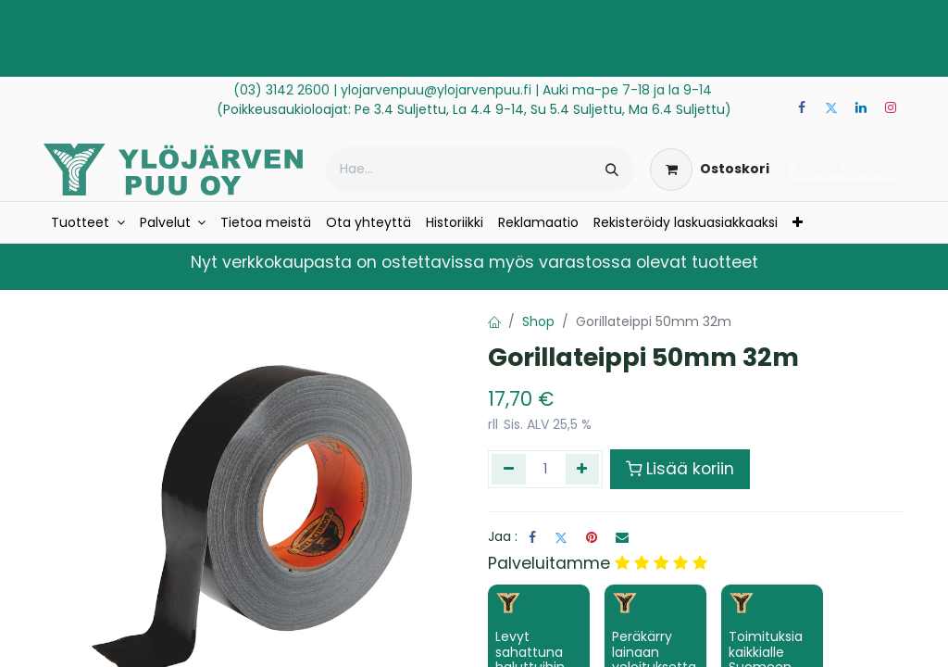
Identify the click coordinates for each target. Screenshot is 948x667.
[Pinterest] (591, 537)
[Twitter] (831, 107)
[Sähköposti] (622, 537)
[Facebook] (802, 107)
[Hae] (612, 169)
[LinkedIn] (861, 107)
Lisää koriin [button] (680, 469)
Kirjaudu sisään (844, 168)
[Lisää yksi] (583, 469)
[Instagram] (891, 107)
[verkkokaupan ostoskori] (709, 169)
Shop (538, 321)
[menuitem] (88, 223)
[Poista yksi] (509, 469)
